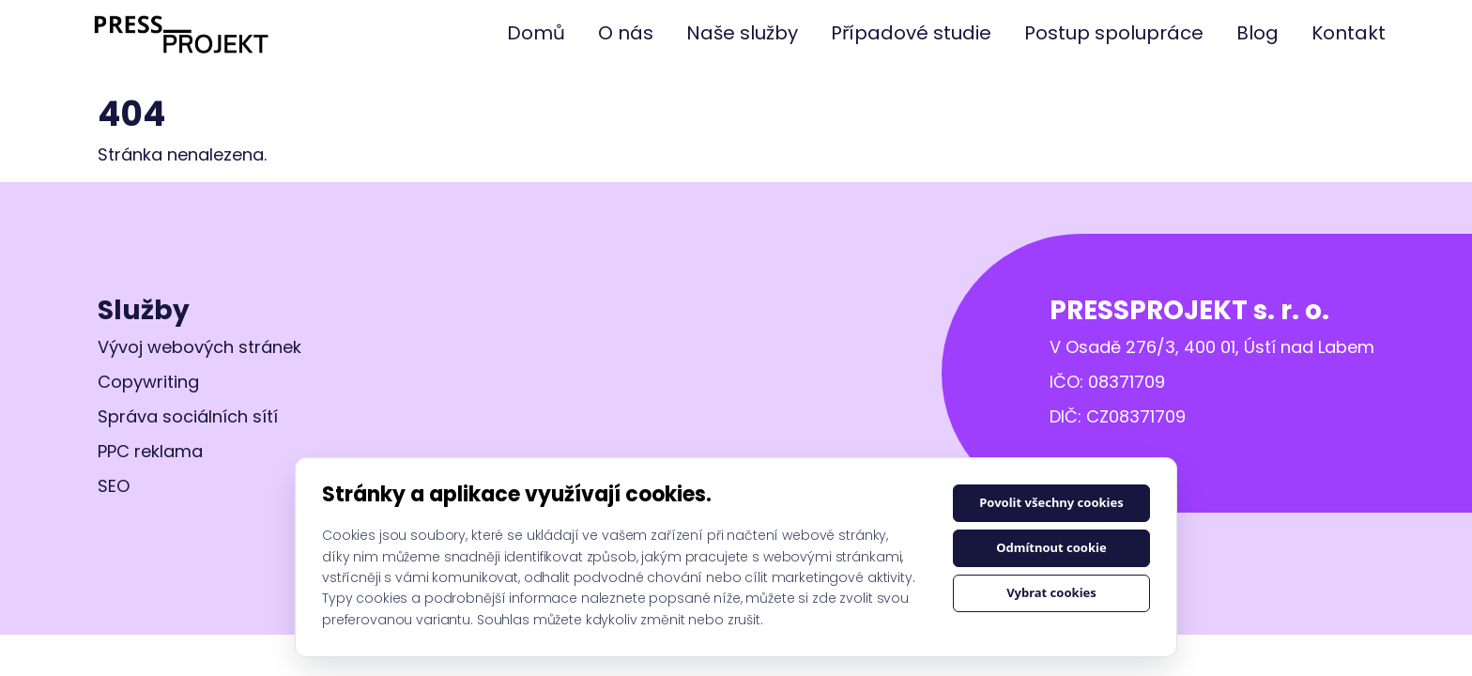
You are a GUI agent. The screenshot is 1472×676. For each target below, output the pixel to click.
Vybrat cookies (1051, 592)
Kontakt (1348, 33)
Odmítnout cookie (1051, 547)
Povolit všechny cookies (1051, 502)
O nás (625, 33)
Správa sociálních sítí (188, 416)
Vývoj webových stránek (199, 347)
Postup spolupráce (1114, 33)
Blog (1257, 33)
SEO (114, 486)
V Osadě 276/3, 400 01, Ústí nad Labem (1212, 347)
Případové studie (911, 33)
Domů (536, 33)
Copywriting (148, 381)
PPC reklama (150, 451)
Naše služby (742, 33)
